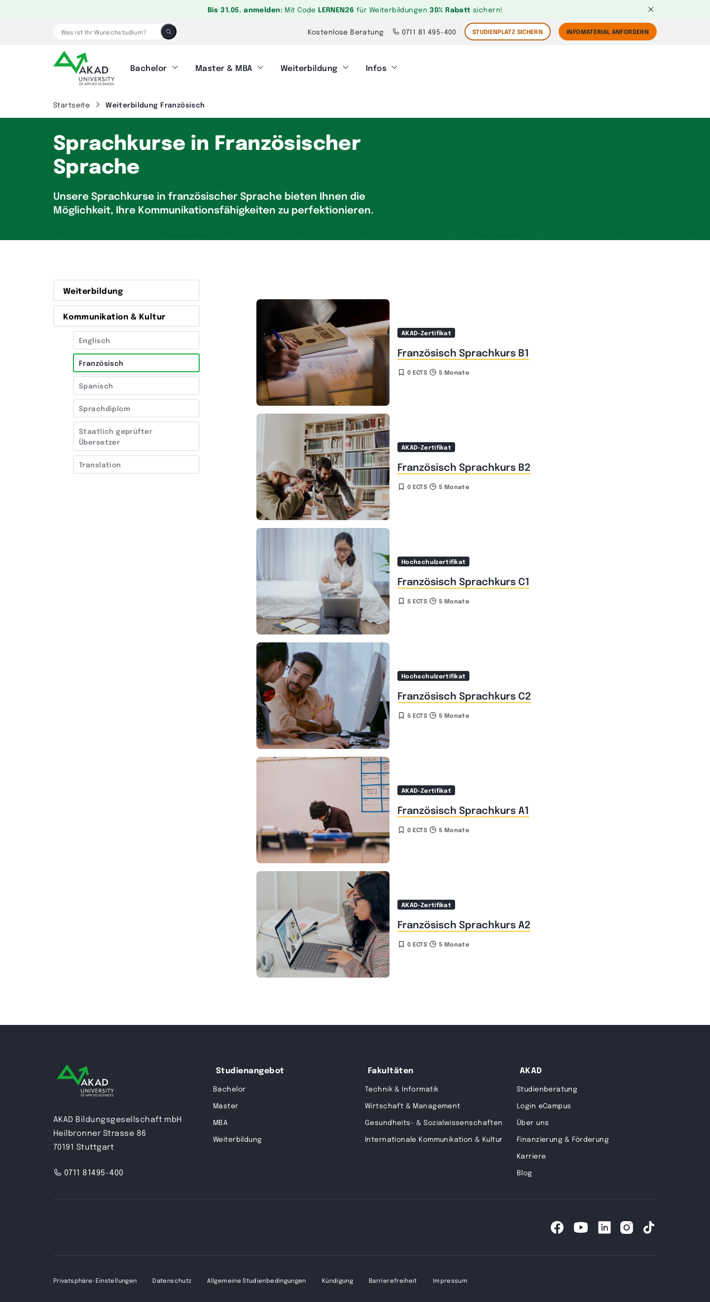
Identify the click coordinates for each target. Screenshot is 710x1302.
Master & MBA (223, 66)
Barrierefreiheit (393, 1277)
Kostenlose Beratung (346, 31)
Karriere (531, 1152)
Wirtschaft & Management (413, 1102)
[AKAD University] (85, 1079)
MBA (220, 1119)
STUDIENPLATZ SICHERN (507, 31)
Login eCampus (544, 1102)
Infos (376, 66)
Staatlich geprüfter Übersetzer (115, 433)
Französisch (101, 359)
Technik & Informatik (401, 1085)
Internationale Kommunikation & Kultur (434, 1135)
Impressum (450, 1277)
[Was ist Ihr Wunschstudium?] (107, 31)
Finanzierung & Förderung (563, 1135)
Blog (524, 1169)
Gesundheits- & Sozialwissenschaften (434, 1119)
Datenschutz (171, 1277)
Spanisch (96, 382)
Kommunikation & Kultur (114, 313)
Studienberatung (547, 1085)
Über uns (533, 1119)
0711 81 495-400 (424, 31)
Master (226, 1102)
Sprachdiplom (104, 405)
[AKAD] (83, 66)
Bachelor (148, 66)
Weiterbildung (309, 66)
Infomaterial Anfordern (608, 31)
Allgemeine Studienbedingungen (256, 1277)
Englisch (94, 337)
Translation (100, 461)
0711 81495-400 (88, 1169)
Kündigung (337, 1277)
